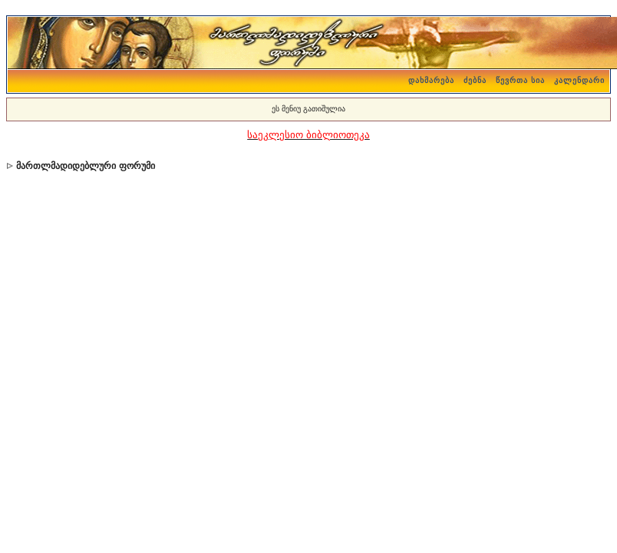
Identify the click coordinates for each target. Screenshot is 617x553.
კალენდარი (579, 80)
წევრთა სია (520, 80)
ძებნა (475, 80)
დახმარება (431, 80)
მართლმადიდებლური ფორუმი (85, 166)
